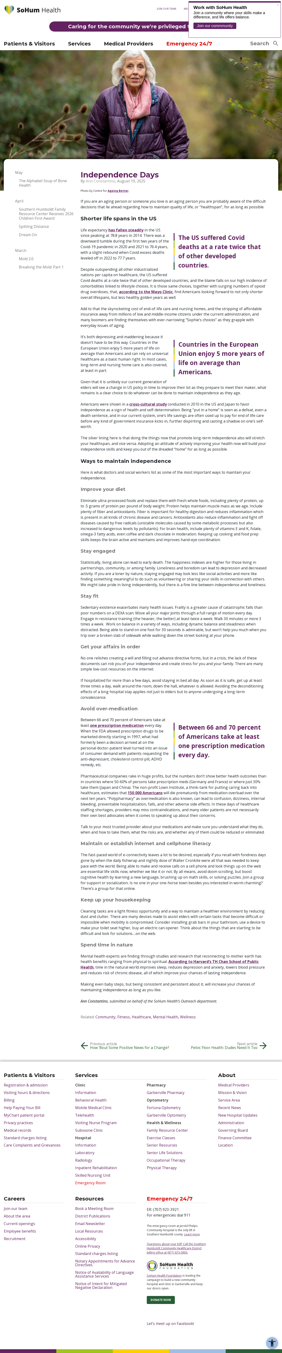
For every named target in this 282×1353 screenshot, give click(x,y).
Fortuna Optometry (164, 1108)
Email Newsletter (90, 1224)
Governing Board (233, 1130)
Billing (9, 1100)
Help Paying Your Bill (22, 1108)
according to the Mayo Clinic (146, 291)
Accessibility (85, 1239)
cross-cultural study (148, 404)
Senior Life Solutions (165, 1153)
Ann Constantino (100, 181)
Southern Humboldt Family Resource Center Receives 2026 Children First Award (46, 214)
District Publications (92, 1216)
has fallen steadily (125, 230)
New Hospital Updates (237, 1115)
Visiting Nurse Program (96, 1123)
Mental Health (165, 1017)
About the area (17, 1216)
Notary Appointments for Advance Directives (105, 1263)
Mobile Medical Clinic (93, 1108)
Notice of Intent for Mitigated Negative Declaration (101, 1286)
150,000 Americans (145, 792)
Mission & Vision (232, 1093)
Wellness (188, 1017)
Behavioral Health (90, 1100)
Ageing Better (118, 191)
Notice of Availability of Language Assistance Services (104, 1274)
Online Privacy (87, 1246)
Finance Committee (235, 1138)
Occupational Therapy (166, 1160)
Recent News (229, 1108)
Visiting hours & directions (27, 31)
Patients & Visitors (29, 44)
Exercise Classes (161, 1138)
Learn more (192, 1234)
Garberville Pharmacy (165, 1093)
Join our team (166, 8)
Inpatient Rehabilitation (96, 1168)
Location (225, 1145)
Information (85, 1093)
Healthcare (141, 1017)
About (188, 8)
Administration (231, 1123)
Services (79, 44)
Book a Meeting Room (94, 1209)
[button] (272, 1343)
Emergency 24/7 (189, 44)
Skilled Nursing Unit (92, 1175)
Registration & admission (26, 1085)
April (19, 201)
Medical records (17, 1130)
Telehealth (84, 1115)
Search (264, 43)
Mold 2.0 (26, 259)
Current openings (19, 1224)
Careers (14, 1199)
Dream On (28, 235)
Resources (89, 1199)
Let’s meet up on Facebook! (170, 1323)
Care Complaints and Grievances (32, 1145)
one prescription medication (117, 725)
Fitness (123, 1017)
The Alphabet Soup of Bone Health (43, 183)
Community (105, 1017)
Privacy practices (18, 1123)
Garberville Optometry (166, 1115)
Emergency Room (90, 1183)
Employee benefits (20, 1231)
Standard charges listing (25, 1138)
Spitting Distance (34, 226)
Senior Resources (162, 1145)
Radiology (83, 1160)
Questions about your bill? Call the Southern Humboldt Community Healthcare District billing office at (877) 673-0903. (176, 1248)
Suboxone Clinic (89, 1130)
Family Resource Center (167, 1130)
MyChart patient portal (117, 31)
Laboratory (84, 1153)
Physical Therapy (162, 1168)
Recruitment (14, 1239)
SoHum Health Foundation (164, 1275)
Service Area (229, 1100)
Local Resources (89, 1231)
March (20, 250)
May (19, 172)
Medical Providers (128, 44)
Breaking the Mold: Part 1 (41, 267)
